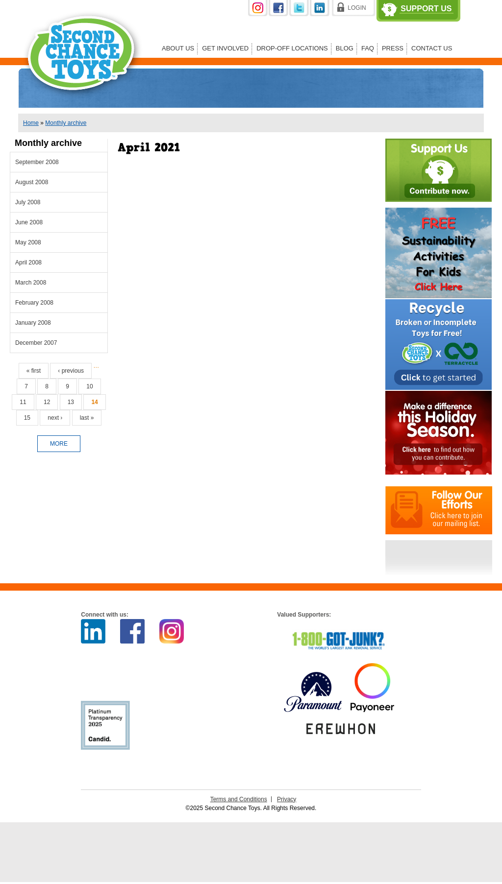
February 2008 (34, 302)
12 (47, 402)
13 (71, 402)
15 (27, 417)
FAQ (367, 48)
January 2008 (33, 322)
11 (23, 402)
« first (33, 370)
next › (55, 417)
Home (31, 122)
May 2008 (28, 242)
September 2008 (37, 162)
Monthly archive (65, 122)
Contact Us (431, 48)
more (59, 443)
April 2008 (28, 262)
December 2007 (36, 342)
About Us (178, 48)
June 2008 (29, 222)
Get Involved (225, 48)
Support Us (426, 9)
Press (392, 48)
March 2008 (30, 282)
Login (357, 8)
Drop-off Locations (292, 48)
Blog (344, 48)
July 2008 (27, 202)
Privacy (286, 799)
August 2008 (31, 182)
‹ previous (71, 370)
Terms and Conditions (238, 799)
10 (89, 386)
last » (87, 417)
